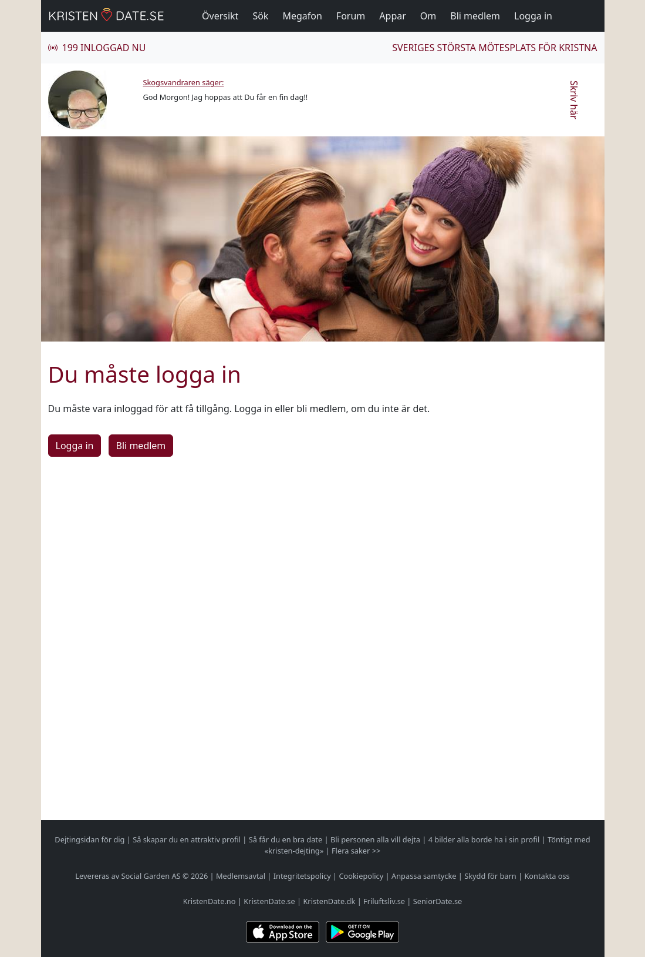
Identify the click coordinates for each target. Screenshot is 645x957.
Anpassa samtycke (424, 876)
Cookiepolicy (361, 876)
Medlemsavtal (240, 876)
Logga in (533, 15)
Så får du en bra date (286, 839)
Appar (392, 15)
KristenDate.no (209, 901)
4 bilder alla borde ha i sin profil (484, 839)
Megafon (302, 15)
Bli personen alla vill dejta (375, 839)
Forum (350, 15)
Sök (260, 15)
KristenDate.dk (329, 901)
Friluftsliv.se (384, 901)
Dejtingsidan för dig (89, 839)
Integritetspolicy (302, 876)
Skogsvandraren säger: (183, 82)
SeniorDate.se (437, 901)
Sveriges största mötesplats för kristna (494, 47)
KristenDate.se (269, 901)
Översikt (220, 15)
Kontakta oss (546, 876)
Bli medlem (475, 15)
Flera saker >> (356, 850)
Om (428, 15)
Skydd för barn (490, 876)
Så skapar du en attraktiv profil (187, 839)
